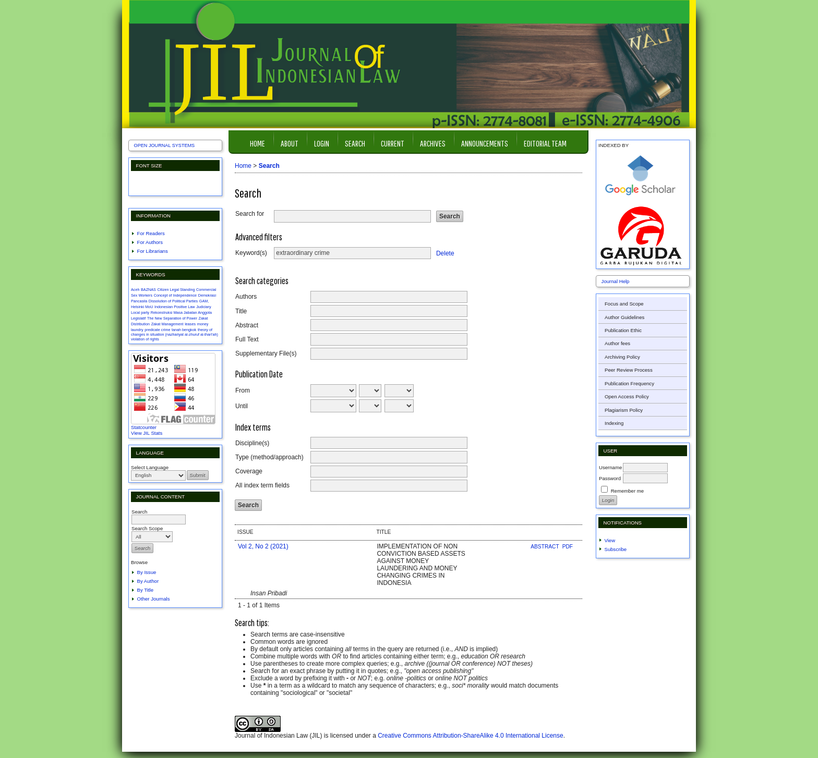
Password (610, 478)
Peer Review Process (629, 370)
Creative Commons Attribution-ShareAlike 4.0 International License (470, 735)
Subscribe (616, 549)
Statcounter (144, 427)
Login (321, 143)
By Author (148, 581)
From (242, 390)
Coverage (248, 471)
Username (610, 467)
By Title (145, 590)
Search (355, 143)
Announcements (484, 143)
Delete (445, 252)
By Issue (147, 572)
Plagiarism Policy (624, 410)
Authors (246, 296)
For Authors (150, 242)
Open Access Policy (627, 396)
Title (241, 311)
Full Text (246, 339)
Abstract (246, 325)
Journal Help (616, 281)
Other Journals (153, 599)
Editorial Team (545, 143)
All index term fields (262, 485)
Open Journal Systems (164, 145)
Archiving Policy (622, 357)
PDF (567, 546)
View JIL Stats (146, 433)
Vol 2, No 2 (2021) (263, 546)
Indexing (614, 423)
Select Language (150, 467)
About (289, 143)
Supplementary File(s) (265, 353)
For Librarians (152, 251)
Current (392, 143)
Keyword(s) (251, 252)
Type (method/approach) (269, 457)
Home (257, 143)
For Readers (151, 233)
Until (241, 406)
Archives (433, 143)
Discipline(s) (252, 443)
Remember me (627, 491)
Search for (249, 213)
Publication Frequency (629, 383)
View (610, 540)
